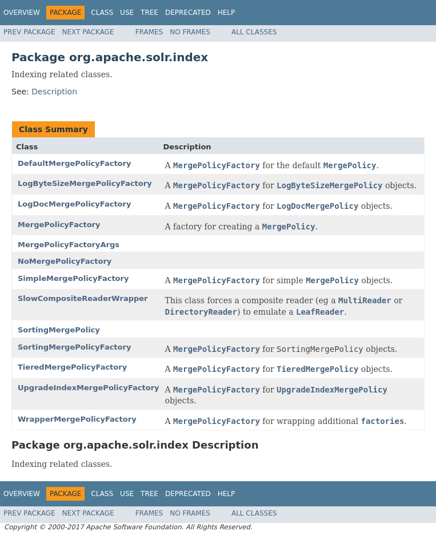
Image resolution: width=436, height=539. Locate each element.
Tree (149, 13)
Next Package (88, 32)
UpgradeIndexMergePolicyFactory (88, 387)
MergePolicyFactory (59, 224)
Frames (149, 32)
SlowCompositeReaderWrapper (83, 298)
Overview (21, 13)
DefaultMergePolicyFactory (74, 163)
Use (127, 13)
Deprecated (188, 13)
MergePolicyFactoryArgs (68, 244)
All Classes (254, 32)
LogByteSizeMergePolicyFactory (85, 183)
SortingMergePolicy (59, 330)
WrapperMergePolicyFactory (77, 419)
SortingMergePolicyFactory (74, 347)
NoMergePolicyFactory (64, 261)
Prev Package (29, 32)
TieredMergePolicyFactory (72, 367)
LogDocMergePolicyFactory (74, 204)
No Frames (190, 32)
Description (54, 91)
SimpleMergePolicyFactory (73, 278)
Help (226, 13)
